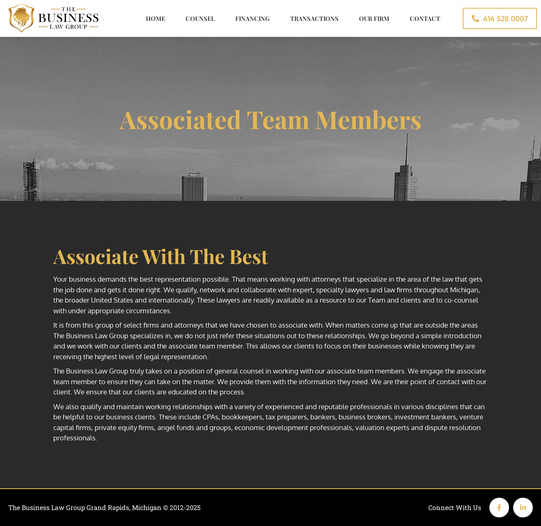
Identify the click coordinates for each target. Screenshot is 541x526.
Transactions (314, 18)
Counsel (200, 18)
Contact (425, 18)
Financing (252, 18)
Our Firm (374, 18)
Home (155, 18)
